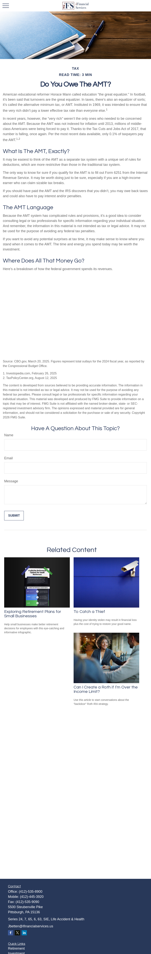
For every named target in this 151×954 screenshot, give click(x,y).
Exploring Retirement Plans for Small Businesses (32, 613)
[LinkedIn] (24, 932)
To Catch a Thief (89, 611)
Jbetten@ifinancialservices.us (30, 926)
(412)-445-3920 (32, 897)
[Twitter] (17, 932)
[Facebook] (10, 932)
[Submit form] (14, 515)
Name (8, 435)
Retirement (16, 948)
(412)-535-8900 (30, 891)
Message (11, 481)
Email (8, 458)
